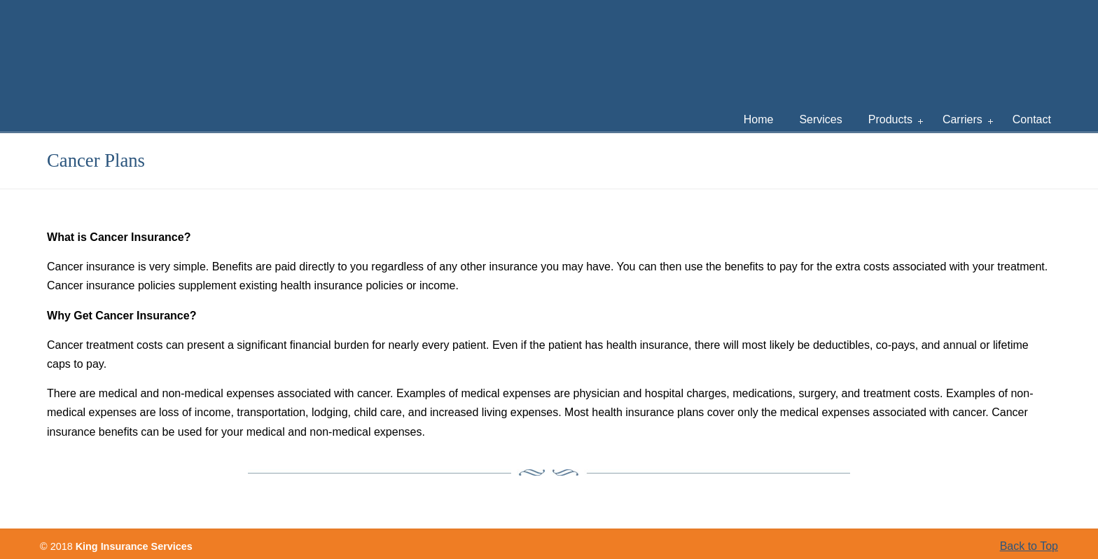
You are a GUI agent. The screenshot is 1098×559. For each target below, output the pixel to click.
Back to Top (1029, 546)
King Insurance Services (283, 46)
